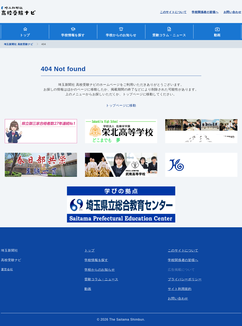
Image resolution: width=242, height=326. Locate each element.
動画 (217, 35)
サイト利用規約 (179, 289)
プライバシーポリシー (184, 279)
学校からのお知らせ (121, 35)
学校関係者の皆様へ (205, 12)
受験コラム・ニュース (169, 35)
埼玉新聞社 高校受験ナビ (18, 13)
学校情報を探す (73, 35)
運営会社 (7, 269)
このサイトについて (173, 12)
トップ (25, 35)
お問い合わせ (232, 12)
